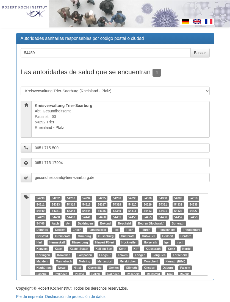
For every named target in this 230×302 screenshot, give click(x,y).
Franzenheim (167, 229)
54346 (102, 210)
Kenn (122, 248)
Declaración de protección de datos (75, 296)
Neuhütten (44, 267)
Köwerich (63, 255)
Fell (115, 229)
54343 (71, 210)
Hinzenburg (80, 242)
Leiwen (123, 255)
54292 (56, 198)
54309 (178, 198)
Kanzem (42, 248)
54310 (194, 198)
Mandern (43, 261)
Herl (39, 242)
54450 (102, 217)
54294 (86, 198)
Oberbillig (95, 267)
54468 (41, 223)
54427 (194, 210)
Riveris (185, 274)
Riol (170, 274)
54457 (178, 217)
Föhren (146, 229)
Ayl (68, 223)
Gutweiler (148, 236)
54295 (102, 198)
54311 (41, 204)
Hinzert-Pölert (104, 242)
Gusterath (128, 236)
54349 (117, 210)
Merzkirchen (128, 261)
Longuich (159, 255)
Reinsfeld (153, 274)
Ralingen (113, 274)
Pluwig (79, 274)
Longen (140, 255)
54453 (132, 217)
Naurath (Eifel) (175, 261)
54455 (148, 217)
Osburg (168, 267)
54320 (132, 204)
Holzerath (150, 242)
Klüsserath (153, 248)
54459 (194, 217)
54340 (41, 210)
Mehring (84, 261)
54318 (117, 204)
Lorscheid (180, 255)
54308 (163, 198)
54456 (163, 217)
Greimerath (63, 236)
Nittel (77, 267)
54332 (178, 204)
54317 (102, 204)
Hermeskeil (57, 242)
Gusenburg (106, 236)
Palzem (185, 267)
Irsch (180, 242)
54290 (41, 198)
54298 (132, 198)
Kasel (59, 248)
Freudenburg (192, 229)
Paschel (42, 274)
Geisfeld (42, 236)
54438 (56, 217)
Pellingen (61, 274)
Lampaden (84, 255)
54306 (148, 198)
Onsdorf (150, 267)
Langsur (104, 255)
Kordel (186, 248)
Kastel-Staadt (79, 248)
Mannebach (64, 261)
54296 (117, 198)
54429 (41, 217)
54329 (148, 204)
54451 (117, 217)
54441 (86, 217)
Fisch (129, 229)
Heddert (167, 236)
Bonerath (178, 223)
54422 (178, 210)
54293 (71, 198)
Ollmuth (131, 267)
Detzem (60, 229)
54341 (56, 210)
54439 (71, 217)
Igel (166, 242)
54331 (163, 204)
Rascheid (133, 274)
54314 (71, 204)
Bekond (105, 223)
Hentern (186, 236)
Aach (55, 223)
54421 (163, 210)
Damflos (42, 229)
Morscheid (151, 261)
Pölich (95, 274)
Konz (171, 248)
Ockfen (114, 267)
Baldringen (85, 223)
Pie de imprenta (29, 296)
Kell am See (104, 248)
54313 (56, 204)
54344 (86, 210)
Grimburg (84, 236)
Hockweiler (129, 242)
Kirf (136, 248)
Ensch (77, 229)
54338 (194, 204)
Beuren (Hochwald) (151, 223)
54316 (86, 204)
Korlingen (43, 255)
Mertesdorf (105, 261)
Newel (62, 267)
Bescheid (124, 223)
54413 (148, 210)
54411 (132, 210)
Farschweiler (97, 229)
